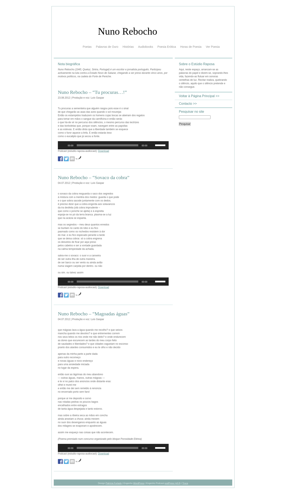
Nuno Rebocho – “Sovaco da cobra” (93, 177)
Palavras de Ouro (107, 46)
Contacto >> (188, 103)
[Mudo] (152, 145)
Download (103, 151)
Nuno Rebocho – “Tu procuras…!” (92, 92)
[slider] (107, 145)
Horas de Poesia (190, 46)
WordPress (138, 483)
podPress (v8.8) (173, 483)
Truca (185, 483)
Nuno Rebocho (127, 31)
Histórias (128, 46)
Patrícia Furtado (114, 483)
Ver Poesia (213, 46)
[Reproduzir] (63, 145)
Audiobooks (145, 46)
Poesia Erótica (166, 46)
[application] (113, 145)
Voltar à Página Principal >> (199, 96)
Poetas (87, 46)
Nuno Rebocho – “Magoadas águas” (93, 313)
